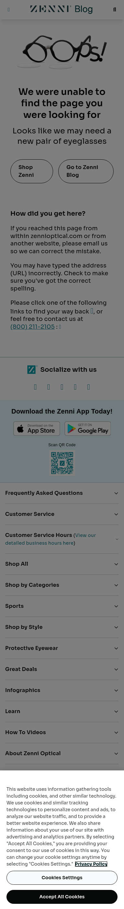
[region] (62, 839)
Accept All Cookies (62, 897)
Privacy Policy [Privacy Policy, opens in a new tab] (91, 864)
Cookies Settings (61, 878)
